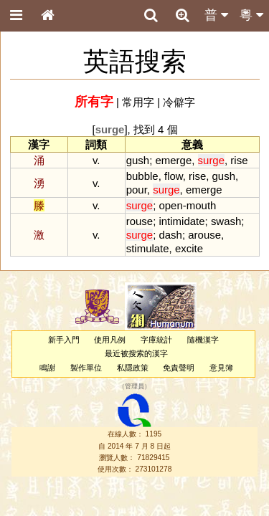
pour (136, 189)
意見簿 (221, 367)
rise (238, 160)
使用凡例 (110, 339)
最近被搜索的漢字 (136, 353)
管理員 (134, 386)
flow (173, 176)
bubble (142, 176)
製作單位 (86, 367)
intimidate (181, 221)
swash (226, 221)
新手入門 (64, 339)
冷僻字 (179, 102)
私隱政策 (132, 367)
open (170, 205)
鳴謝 (47, 367)
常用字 (138, 102)
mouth (202, 205)
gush (137, 160)
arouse (204, 235)
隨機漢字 (203, 339)
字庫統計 (156, 339)
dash (170, 235)
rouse (139, 221)
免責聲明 (178, 367)
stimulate (147, 248)
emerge (173, 160)
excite (189, 248)
